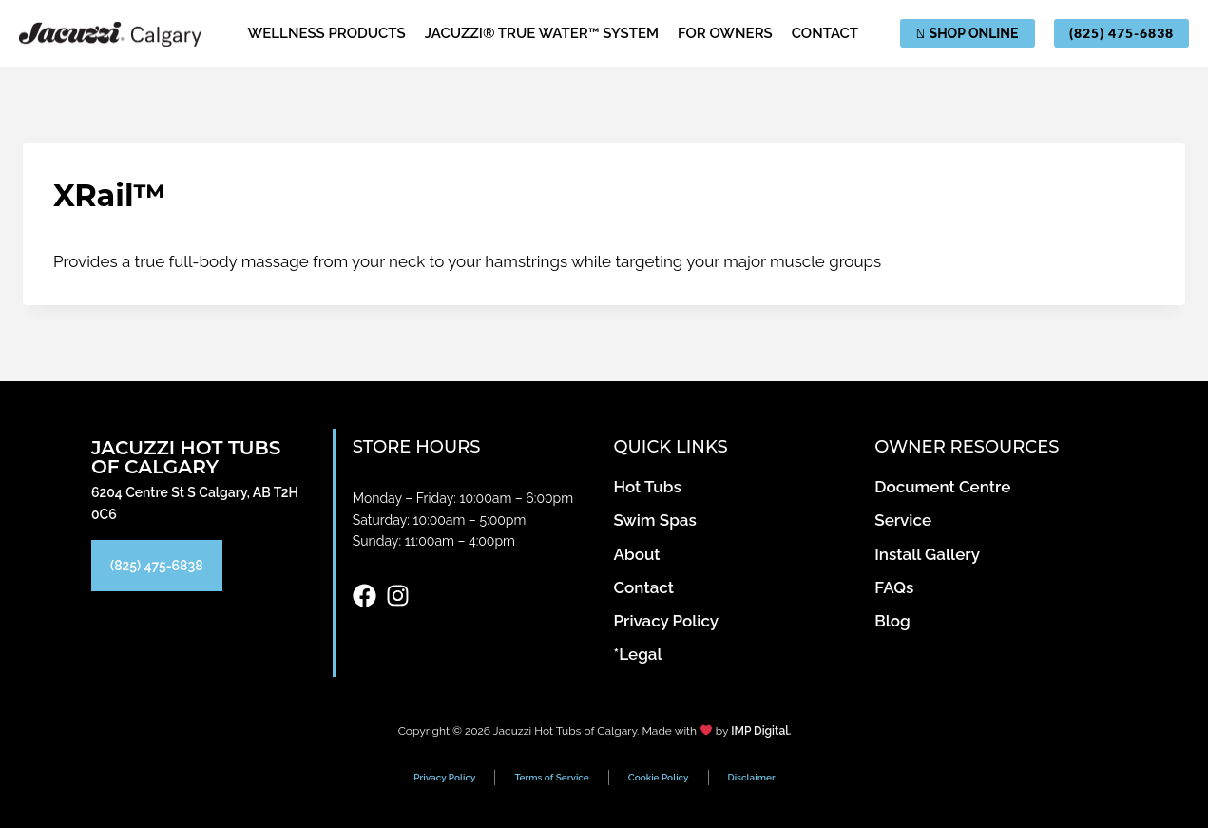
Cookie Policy (658, 777)
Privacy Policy (444, 777)
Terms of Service (551, 777)
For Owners (725, 33)
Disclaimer (752, 777)
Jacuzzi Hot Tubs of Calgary (185, 457)
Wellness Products (327, 33)
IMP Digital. (761, 731)
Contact (825, 33)
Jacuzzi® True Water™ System (542, 33)
